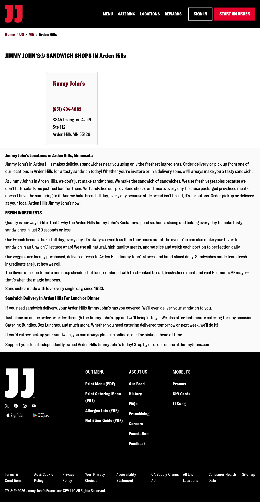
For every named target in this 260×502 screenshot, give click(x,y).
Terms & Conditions (13, 477)
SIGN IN (200, 14)
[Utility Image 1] (15, 415)
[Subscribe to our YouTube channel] (34, 406)
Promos (179, 384)
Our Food (137, 384)
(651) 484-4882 (67, 109)
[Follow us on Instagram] (25, 406)
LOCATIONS (150, 14)
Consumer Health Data (222, 477)
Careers (136, 424)
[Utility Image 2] (42, 415)
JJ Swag (179, 404)
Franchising (139, 414)
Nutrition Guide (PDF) (104, 420)
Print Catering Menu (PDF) (103, 397)
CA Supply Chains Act (165, 477)
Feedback (137, 443)
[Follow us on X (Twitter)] (7, 406)
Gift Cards (182, 394)
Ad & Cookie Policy (43, 477)
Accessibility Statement (126, 477)
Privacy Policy (69, 477)
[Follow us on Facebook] (16, 406)
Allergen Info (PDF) (102, 410)
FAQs (133, 404)
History (135, 394)
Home (10, 34)
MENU (108, 14)
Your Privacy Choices (95, 477)
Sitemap (248, 474)
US (21, 34)
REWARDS (173, 14)
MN (31, 34)
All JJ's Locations (190, 477)
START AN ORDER (234, 14)
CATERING (126, 14)
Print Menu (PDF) (100, 384)
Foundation (139, 433)
